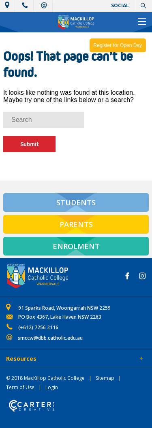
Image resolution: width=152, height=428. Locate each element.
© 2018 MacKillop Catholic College (45, 378)
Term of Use (20, 387)
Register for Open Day (118, 45)
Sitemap (105, 378)
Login (51, 387)
